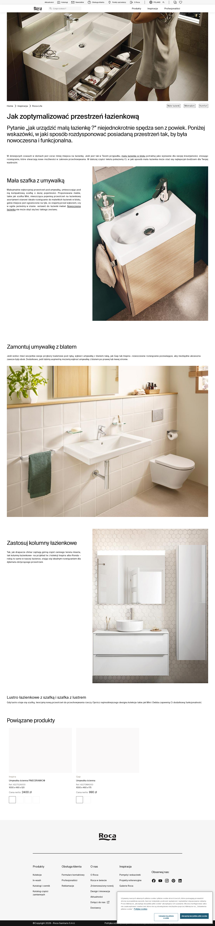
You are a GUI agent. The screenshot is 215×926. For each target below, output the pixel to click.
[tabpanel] (40, 768)
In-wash (37, 880)
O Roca (94, 875)
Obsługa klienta (71, 866)
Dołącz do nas (97, 902)
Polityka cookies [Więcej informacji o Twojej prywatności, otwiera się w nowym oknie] (140, 909)
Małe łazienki (174, 106)
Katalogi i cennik (41, 886)
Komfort (203, 106)
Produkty (136, 8)
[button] (50, 8)
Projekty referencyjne (130, 880)
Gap (78, 776)
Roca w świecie (98, 880)
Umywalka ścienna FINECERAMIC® (27, 780)
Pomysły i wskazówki (130, 875)
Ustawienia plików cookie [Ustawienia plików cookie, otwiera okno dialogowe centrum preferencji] (166, 917)
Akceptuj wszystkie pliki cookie (194, 916)
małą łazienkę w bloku (133, 156)
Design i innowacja (100, 891)
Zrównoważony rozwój (102, 886)
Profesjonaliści (172, 8)
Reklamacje (68, 886)
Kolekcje (37, 875)
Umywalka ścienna (85, 780)
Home (10, 106)
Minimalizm (190, 106)
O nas (94, 866)
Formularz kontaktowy (73, 875)
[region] (165, 908)
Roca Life (37, 106)
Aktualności (96, 897)
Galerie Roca (126, 886)
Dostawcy (95, 908)
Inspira (12, 776)
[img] (12, 799)
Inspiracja (153, 8)
